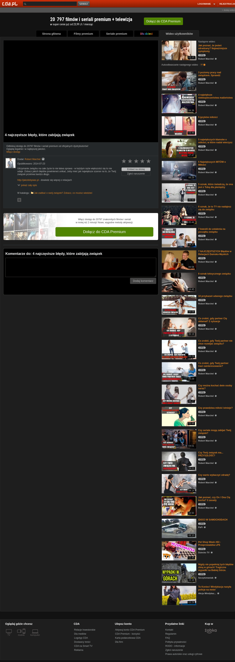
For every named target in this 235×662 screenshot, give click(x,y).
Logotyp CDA (81, 638)
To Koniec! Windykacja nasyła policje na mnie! (214, 588)
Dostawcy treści (82, 642)
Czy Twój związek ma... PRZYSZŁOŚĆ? (210, 454)
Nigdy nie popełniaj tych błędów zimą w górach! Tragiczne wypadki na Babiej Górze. (215, 567)
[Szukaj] (50, 3)
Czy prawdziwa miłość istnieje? (215, 408)
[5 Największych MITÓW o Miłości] (178, 170)
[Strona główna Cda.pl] (10, 3)
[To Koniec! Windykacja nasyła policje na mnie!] (178, 595)
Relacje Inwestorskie (84, 629)
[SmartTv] (24, 637)
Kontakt (169, 629)
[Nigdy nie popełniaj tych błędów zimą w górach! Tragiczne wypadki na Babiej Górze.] (178, 573)
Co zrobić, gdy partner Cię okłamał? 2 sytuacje (212, 320)
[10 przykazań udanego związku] (178, 304)
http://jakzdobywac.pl (28, 180)
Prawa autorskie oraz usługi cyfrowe (183, 654)
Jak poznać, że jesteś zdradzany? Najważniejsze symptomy (212, 48)
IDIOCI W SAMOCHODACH (212, 519)
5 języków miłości (208, 117)
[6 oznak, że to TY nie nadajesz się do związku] (178, 215)
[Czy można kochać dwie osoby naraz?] (178, 394)
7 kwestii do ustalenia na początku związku (211, 230)
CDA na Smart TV (83, 646)
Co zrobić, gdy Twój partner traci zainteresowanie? (213, 364)
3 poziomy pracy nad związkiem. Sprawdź (209, 74)
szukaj (84, 4)
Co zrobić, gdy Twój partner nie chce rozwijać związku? (215, 342)
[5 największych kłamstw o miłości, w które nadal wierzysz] (178, 148)
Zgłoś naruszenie (136, 173)
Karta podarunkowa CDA (128, 638)
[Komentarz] (80, 267)
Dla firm (119, 642)
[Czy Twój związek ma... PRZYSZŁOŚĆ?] (178, 461)
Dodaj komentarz (143, 280)
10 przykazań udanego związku (215, 296)
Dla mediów (80, 634)
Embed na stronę (136, 169)
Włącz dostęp (13, 152)
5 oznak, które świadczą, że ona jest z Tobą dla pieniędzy (215, 186)
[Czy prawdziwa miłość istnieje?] (178, 416)
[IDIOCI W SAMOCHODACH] (178, 528)
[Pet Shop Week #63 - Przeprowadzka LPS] (178, 550)
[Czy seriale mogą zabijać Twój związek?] (178, 438)
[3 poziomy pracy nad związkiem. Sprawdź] (178, 81)
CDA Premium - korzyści (127, 634)
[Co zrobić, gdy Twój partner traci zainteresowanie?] (178, 371)
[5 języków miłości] (178, 125)
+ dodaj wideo (228, 10)
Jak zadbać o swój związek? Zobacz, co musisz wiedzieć (63, 193)
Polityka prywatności (175, 642)
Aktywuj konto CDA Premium (129, 629)
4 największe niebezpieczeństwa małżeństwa (215, 96)
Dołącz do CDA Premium (104, 232)
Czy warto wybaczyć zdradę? (214, 475)
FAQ (167, 638)
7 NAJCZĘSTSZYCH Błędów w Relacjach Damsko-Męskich (215, 253)
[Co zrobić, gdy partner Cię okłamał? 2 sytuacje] (178, 327)
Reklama (78, 650)
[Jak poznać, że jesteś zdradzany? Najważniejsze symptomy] (178, 50)
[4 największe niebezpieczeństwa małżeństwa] (178, 103)
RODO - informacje (175, 646)
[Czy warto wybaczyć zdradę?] (178, 483)
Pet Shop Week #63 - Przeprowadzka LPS (209, 543)
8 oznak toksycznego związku (214, 273)
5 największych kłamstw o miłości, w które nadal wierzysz (215, 141)
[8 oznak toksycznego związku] (178, 282)
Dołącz (163, 21)
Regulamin (170, 634)
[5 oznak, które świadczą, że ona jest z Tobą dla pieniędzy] (178, 192)
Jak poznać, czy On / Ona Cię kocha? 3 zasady (214, 499)
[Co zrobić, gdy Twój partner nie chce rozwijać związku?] (178, 349)
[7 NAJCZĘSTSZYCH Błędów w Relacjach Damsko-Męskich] (178, 260)
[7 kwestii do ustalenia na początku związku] (178, 237)
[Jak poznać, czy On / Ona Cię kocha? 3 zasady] (178, 505)
